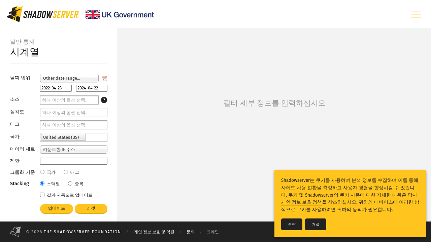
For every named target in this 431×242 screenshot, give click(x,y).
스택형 (50, 183)
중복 (76, 183)
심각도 (17, 112)
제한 (15, 161)
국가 (15, 136)
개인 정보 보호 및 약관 (154, 232)
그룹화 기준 (22, 172)
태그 (15, 124)
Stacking (19, 184)
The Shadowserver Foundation (82, 232)
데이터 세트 (22, 149)
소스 (15, 99)
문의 (191, 232)
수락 (292, 224)
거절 (316, 224)
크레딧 (213, 232)
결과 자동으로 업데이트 (66, 195)
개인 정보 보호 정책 (301, 202)
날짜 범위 (20, 78)
